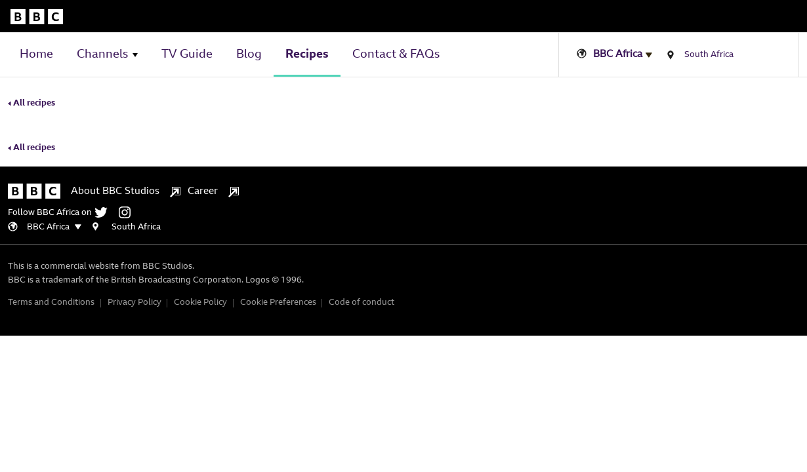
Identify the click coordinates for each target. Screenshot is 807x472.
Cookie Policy (598, 311)
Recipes (307, 55)
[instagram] (505, 248)
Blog (249, 55)
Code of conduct (760, 311)
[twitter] (483, 248)
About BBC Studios (125, 253)
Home (36, 55)
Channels (102, 55)
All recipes (31, 129)
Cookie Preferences (676, 311)
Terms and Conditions (449, 311)
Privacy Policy (533, 311)
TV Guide (187, 55)
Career (221, 253)
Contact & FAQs (396, 55)
